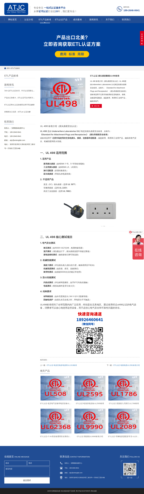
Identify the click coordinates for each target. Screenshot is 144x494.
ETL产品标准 (45, 19)
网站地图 (94, 491)
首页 (8, 68)
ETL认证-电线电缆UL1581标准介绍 (126, 365)
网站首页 (12, 19)
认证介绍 (28, 19)
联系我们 (126, 19)
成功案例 (77, 19)
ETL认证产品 (61, 19)
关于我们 (110, 19)
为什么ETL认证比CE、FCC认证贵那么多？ (19, 91)
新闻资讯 (93, 19)
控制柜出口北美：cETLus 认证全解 (17, 112)
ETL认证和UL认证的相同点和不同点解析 (19, 105)
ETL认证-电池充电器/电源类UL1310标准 (62, 365)
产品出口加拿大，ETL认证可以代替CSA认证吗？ (19, 98)
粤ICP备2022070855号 (83, 491)
